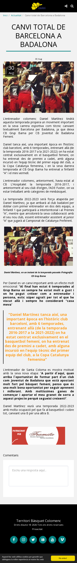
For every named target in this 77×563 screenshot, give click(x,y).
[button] (4, 6)
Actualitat (16, 15)
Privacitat (37, 529)
